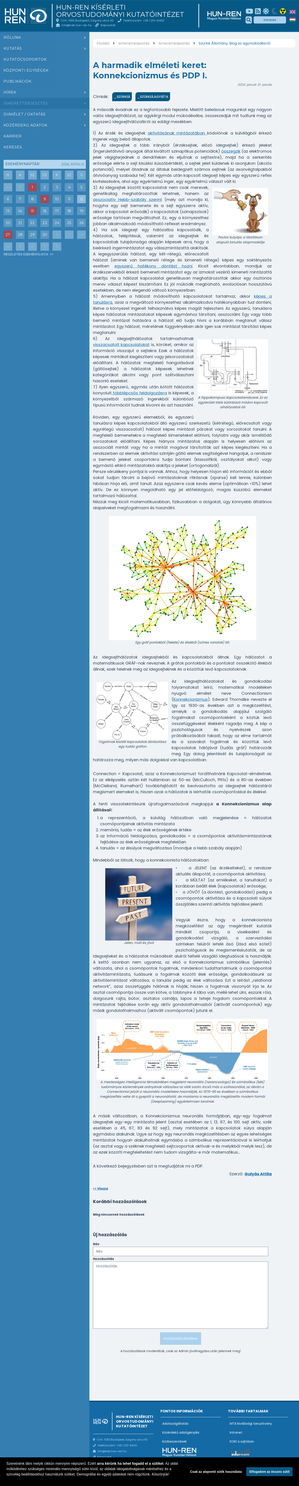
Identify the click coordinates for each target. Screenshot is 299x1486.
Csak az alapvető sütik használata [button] (216, 1471)
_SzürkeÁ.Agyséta (152, 96)
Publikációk (18, 81)
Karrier (13, 136)
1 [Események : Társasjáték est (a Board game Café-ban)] (32, 187)
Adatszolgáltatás (175, 1423)
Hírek (10, 92)
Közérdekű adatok (25, 125)
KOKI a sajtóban (242, 1441)
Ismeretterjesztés (26, 103)
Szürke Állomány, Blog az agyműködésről (234, 43)
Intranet (270, 20)
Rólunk (12, 37)
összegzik (230, 151)
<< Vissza (100, 1188)
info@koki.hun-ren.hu (76, 25)
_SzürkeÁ (122, 96)
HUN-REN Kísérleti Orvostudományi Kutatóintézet (120, 11)
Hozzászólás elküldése (181, 1338)
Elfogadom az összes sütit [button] (269, 1471)
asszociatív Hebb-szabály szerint (127, 199)
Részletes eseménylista (26, 254)
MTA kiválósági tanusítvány (251, 1423)
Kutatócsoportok (25, 59)
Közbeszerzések (174, 1441)
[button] (7, 1480)
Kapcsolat (108, 25)
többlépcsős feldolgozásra (139, 393)
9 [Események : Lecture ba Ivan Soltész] (45, 199)
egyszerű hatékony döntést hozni (153, 266)
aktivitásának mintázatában (177, 133)
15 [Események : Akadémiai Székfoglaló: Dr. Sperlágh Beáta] (32, 211)
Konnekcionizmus (190, 699)
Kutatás (13, 48)
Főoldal (103, 43)
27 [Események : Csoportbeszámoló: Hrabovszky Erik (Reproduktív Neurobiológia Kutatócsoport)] (8, 235)
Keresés (13, 147)
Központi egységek (26, 70)
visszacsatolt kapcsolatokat (121, 344)
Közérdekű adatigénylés (180, 1432)
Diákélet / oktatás (25, 114)
